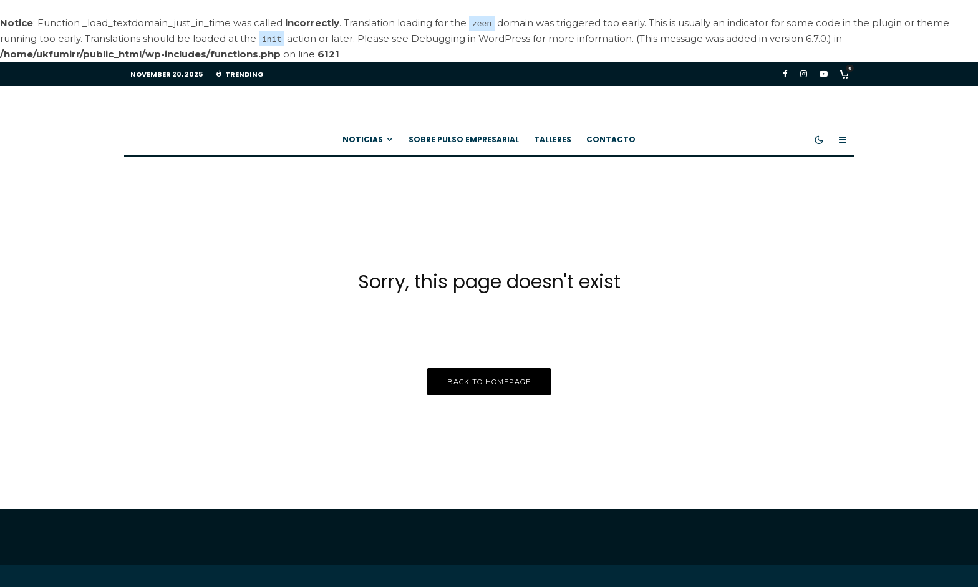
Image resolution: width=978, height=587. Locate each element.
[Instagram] (803, 74)
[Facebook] (785, 74)
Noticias (362, 139)
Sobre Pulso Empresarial (464, 139)
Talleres (552, 139)
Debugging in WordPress (470, 38)
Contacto (611, 139)
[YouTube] (823, 74)
